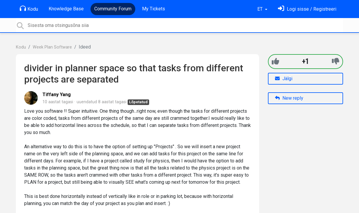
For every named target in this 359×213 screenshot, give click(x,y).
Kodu (29, 8)
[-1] (335, 61)
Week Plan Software (52, 47)
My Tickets (153, 9)
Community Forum (112, 9)
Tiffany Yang (56, 94)
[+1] (275, 61)
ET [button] (260, 9)
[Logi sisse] (307, 9)
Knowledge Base (66, 9)
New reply (289, 98)
